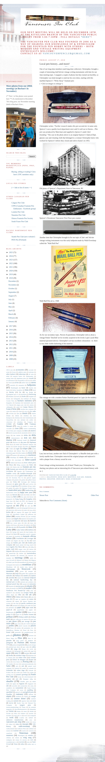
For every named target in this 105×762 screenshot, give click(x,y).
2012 (11, 344)
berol (34, 390)
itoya (31, 510)
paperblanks (20, 610)
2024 (11, 256)
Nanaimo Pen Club (18, 215)
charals (24, 413)
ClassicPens (9, 420)
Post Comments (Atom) (58, 501)
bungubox (9, 403)
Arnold (31, 378)
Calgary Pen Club (18, 203)
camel (18, 407)
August (11, 296)
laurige (14, 532)
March (11, 314)
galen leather (23, 476)
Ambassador (29, 376)
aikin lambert (10, 374)
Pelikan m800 (23, 617)
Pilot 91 (30, 638)
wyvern (21, 742)
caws (25, 411)
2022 (11, 263)
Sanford (16, 668)
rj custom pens (10, 657)
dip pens (23, 442)
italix (25, 510)
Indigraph (30, 503)
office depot (10, 595)
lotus (26, 547)
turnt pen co (17, 715)
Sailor (8, 666)
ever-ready (30, 457)
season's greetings (22, 674)
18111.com (9, 370)
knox (31, 523)
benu (26, 390)
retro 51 (18, 653)
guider (10, 488)
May (10, 307)
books (24, 396)
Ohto (19, 595)
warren (24, 731)
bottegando (17, 398)
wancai (8, 731)
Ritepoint (31, 655)
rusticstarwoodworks (27, 664)
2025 (11, 252)
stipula (8, 696)
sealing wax (9, 674)
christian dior (19, 418)
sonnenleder (19, 688)
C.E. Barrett (9, 405)
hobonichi (9, 499)
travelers (8, 715)
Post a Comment (44, 491)
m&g (32, 547)
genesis (16, 480)
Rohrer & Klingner (19, 660)
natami (19, 578)
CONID (8, 424)
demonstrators (15, 438)
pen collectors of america (20, 619)
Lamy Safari (20, 530)
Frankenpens (29, 471)
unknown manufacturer (14, 720)
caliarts (31, 405)
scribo (18, 672)
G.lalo (15, 475)
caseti (20, 411)
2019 (11, 274)
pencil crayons (23, 626)
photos (43, 479)
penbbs (11, 626)
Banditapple (14, 388)
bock (17, 396)
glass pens (18, 484)
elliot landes (21, 453)
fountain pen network (17, 469)
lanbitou (30, 530)
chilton (17, 415)
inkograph (25, 508)
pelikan (9, 617)
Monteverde (26, 569)
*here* (86, 37)
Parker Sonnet (28, 614)
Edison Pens (21, 451)
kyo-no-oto (12, 527)
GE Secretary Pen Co (16, 478)
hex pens (24, 497)
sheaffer (51, 479)
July (10, 300)
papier (31, 610)
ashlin (34, 380)
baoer (23, 388)
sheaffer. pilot (24, 681)
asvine (16, 382)
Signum (21, 684)
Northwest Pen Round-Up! (15, 590)
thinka (19, 711)
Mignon (33, 560)
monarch (31, 562)
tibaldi (32, 711)
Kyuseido (22, 527)
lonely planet (20, 545)
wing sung (27, 738)
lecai (15, 534)
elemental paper (11, 453)
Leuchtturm (20, 538)
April (10, 311)
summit (15, 701)
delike (26, 435)
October (11, 289)
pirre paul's (20, 640)
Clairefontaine (29, 418)
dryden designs (17, 446)
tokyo (15, 713)
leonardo (17, 536)
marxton (30, 555)
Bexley (11, 392)
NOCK (20, 588)
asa (29, 380)
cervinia (11, 413)
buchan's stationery (25, 401)
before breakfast (17, 390)
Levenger (30, 538)
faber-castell (30, 459)
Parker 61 (18, 614)
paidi (29, 605)
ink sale (27, 506)
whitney (8, 737)
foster (8, 467)
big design (29, 392)
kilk (25, 523)
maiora (31, 549)
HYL (23, 501)
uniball (31, 717)
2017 (11, 326)
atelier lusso (25, 382)
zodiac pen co (31, 744)
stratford (18, 696)
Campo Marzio (28, 407)
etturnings (13, 457)
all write (31, 374)
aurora (33, 382)
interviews (11, 510)
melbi (31, 558)
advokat (31, 372)
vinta (17, 724)
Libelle (8, 540)
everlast (8, 460)
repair (8, 653)
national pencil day (12, 584)
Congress (30, 422)
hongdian (29, 499)
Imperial (30, 501)
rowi (17, 664)
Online (18, 597)
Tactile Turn (20, 703)
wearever (9, 735)
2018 (11, 278)
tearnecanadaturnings (12, 707)
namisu (33, 576)
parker (88, 477)
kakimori (24, 518)
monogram (9, 565)
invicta (19, 510)
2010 (11, 352)
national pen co (11, 582)
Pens (31, 630)
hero (15, 497)
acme (7, 372)
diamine (9, 440)
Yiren (15, 744)
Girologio (24, 482)
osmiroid (8, 601)
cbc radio (33, 411)
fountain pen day (29, 467)
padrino (22, 605)
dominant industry (27, 444)
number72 (9, 592)
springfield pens (28, 692)
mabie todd (10, 549)
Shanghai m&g (28, 679)
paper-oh (9, 610)
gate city (33, 475)
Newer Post (44, 495)
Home (69, 495)
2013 (11, 341)
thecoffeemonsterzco (21, 709)
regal (32, 651)
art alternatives (10, 380)
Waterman (23, 733)
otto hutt (15, 603)
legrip (10, 536)
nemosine (33, 584)
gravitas (15, 486)
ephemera (22, 455)
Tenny (24, 707)
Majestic (9, 551)
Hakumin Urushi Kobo (29, 488)
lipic (22, 540)
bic (20, 392)
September (12, 292)
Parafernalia (9, 612)
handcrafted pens (14, 490)
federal (13, 462)
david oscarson (13, 433)
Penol (24, 630)
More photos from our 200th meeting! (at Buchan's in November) (19, 88)
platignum (9, 643)
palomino (11, 607)
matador (8, 558)
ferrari (19, 462)
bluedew (11, 396)
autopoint (21, 385)
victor (34, 722)
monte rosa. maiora (26, 567)
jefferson (30, 514)
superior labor (25, 701)
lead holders (29, 532)
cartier (14, 411)
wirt (31, 740)
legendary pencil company (28, 534)
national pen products (26, 582)
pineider (9, 640)
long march (30, 545)
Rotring (26, 662)
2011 (11, 348)
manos (23, 551)
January (11, 321)
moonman (10, 571)
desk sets (62, 477)
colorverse (9, 422)
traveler (31, 713)
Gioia (15, 482)
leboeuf (8, 534)
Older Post (95, 495)
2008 (11, 359)
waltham (31, 728)
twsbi (11, 718)
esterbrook (32, 455)
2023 (11, 260)
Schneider (9, 670)
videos (10, 724)
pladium (30, 640)
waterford (9, 733)
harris (8, 495)
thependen (33, 709)
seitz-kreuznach (28, 677)
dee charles (16, 435)
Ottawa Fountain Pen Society (22, 218)
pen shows (13, 621)
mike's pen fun (12, 562)
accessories (20, 370)
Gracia (8, 486)
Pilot (20, 638)
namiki (25, 576)
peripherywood (28, 632)
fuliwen (8, 475)
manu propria (32, 551)
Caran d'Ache (11, 409)
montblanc (27, 564)
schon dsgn (21, 670)
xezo (28, 742)
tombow (23, 713)
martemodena (31, 553)
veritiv (28, 722)
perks (8, 635)
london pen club (19, 543)
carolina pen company (27, 409)
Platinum (21, 643)
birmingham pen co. (12, 394)
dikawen (15, 442)
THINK (11, 711)
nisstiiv (14, 588)
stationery (19, 694)
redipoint (8, 651)
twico (25, 715)
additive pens (22, 372)
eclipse (25, 449)
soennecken (23, 686)
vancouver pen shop (13, 722)
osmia (31, 599)
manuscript (12, 553)
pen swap (18, 623)
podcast (14, 645)
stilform (31, 694)
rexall (34, 653)
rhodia (11, 655)
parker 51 (9, 614)
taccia (11, 703)
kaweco (33, 521)
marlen (21, 553)
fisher (31, 465)
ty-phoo (21, 717)
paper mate (29, 607)
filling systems (21, 465)
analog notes (10, 378)
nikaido (29, 586)
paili (34, 605)
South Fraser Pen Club (19, 222)
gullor (17, 488)
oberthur (17, 592)
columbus (20, 422)
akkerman (22, 374)
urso (31, 720)
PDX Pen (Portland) (18, 240)
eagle (17, 449)
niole (7, 588)
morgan (30, 571)
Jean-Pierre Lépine (19, 514)
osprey (17, 601)
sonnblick (9, 688)
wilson (17, 737)
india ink (20, 503)
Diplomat (33, 442)
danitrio (33, 431)
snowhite (14, 686)
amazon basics (17, 376)
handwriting (29, 490)
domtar (8, 446)
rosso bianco (16, 662)
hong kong (19, 499)
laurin (21, 532)
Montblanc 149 (11, 567)
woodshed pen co (11, 742)
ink (17, 505)
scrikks (25, 672)
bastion (31, 388)
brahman (26, 398)
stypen (26, 696)
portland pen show (14, 647)
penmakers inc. (28, 628)
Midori (26, 560)
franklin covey (11, 473)
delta (34, 435)
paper (19, 607)
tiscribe (8, 713)
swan (34, 701)
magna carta (22, 549)
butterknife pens (28, 403)
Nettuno (11, 586)
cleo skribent (21, 420)
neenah (24, 584)
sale (17, 666)
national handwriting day (23, 580)
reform (26, 651)
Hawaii (14, 495)
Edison (11, 451)
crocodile (9, 428)
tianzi (25, 711)
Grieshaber (24, 486)
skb (7, 686)
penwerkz (18, 632)
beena (8, 390)
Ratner (24, 649)
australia (12, 385)
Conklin (20, 424)
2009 (11, 355)
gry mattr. (33, 486)
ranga (16, 649)
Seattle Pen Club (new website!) (23, 237)
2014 (11, 337)
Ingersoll (9, 506)
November (12, 285)
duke (26, 446)
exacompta (18, 460)
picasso (31, 635)
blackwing (32, 394)
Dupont (33, 446)
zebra (22, 744)
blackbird (23, 394)
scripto (32, 672)
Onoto (26, 597)
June (10, 303)
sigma (14, 684)
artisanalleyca (22, 380)
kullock (28, 525)
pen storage (26, 621)
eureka (21, 457)
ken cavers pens (15, 523)
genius (23, 480)
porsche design (31, 645)
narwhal (11, 578)
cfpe (18, 413)
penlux (19, 628)
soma (31, 686)
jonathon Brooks (20, 516)
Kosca (15, 525)
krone (21, 525)
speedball (9, 692)
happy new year (26, 492)
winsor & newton (21, 740)
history (32, 497)
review (27, 653)
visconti (25, 724)
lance (7, 532)
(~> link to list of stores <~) (21, 188)
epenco (15, 455)
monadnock (22, 562)
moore (22, 571)
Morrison (9, 573)
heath (21, 495)
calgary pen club (21, 405)
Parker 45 (31, 612)
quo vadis (26, 647)
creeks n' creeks (28, 426)
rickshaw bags (20, 655)
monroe (17, 565)
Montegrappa (10, 569)
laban (30, 527)
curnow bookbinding (29, 428)
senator (8, 679)
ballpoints (52, 477)
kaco (9, 518)
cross (17, 428)
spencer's (60, 479)
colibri (31, 420)
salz (23, 666)
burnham (18, 403)
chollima (26, 415)
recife (31, 649)
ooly (32, 597)
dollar (17, 444)
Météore (19, 560)
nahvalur (9, 576)
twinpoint (33, 715)
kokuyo (8, 525)
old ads (80, 477)
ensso (8, 455)
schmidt (31, 668)
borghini (31, 396)
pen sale (33, 619)
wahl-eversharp (73, 479)
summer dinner (20, 699)
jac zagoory (17, 512)
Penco (12, 628)
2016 (11, 330)
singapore (30, 684)
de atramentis (24, 433)
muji (16, 573)
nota (32, 590)
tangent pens (25, 705)
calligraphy (9, 407)
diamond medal (22, 440)
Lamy (8, 529)
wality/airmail (10, 728)
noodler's (29, 588)
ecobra (34, 448)
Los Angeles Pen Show (14, 547)
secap (19, 677)
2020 (11, 271)
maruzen (22, 555)
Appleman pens (21, 378)
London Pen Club (17, 212)
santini (24, 668)
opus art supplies (20, 599)
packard (15, 605)
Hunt (17, 501)
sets (17, 679)
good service (29, 484)
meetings (72, 477)
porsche (21, 645)
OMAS (8, 597)
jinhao (8, 516)
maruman (13, 555)
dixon (11, 444)
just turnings (32, 516)
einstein (31, 451)
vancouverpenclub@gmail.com (66, 53)
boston (8, 398)
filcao (11, 465)
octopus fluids (28, 593)
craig (18, 426)
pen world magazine (30, 623)
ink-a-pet (16, 508)
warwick (31, 731)
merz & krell (10, 560)
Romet (31, 660)
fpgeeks (19, 471)
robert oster (22, 657)
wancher (16, 731)
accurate (31, 370)
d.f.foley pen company (15, 431)
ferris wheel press (30, 463)
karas (25, 521)
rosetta (8, 662)
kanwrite (17, 521)
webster (30, 735)
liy (28, 541)
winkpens (9, 740)
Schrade (30, 670)
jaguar (26, 512)
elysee (30, 453)
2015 (11, 333)
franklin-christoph (26, 473)
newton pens (20, 586)
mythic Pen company (27, 573)
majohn (17, 551)
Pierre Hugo (10, 638)
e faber (11, 448)
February (12, 318)
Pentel (8, 632)
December (12, 281)
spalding (30, 690)
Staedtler (9, 694)
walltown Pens (21, 728)
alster (7, 376)
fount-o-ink (16, 467)
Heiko (28, 495)
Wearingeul (21, 735)
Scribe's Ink (9, 672)
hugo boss (9, 501)
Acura (14, 372)
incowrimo (9, 503)
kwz (34, 525)
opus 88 (9, 599)
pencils (33, 626)
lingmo (16, 540)
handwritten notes (11, 492)
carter (8, 411)
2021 (11, 267)
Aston (10, 382)
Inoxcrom (33, 508)
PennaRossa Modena (12, 630)
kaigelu (16, 519)
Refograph (17, 651)
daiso (26, 431)
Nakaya (17, 576)
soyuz (21, 690)
